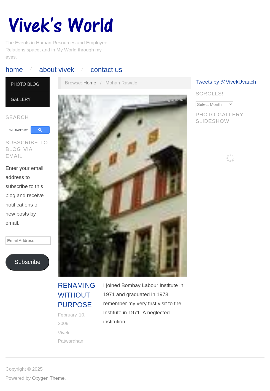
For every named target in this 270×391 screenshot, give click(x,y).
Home (14, 69)
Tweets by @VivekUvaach (226, 82)
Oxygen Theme (48, 378)
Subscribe (27, 262)
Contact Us (106, 69)
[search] (19, 130)
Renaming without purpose (76, 295)
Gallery (21, 99)
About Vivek (56, 69)
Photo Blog (25, 84)
